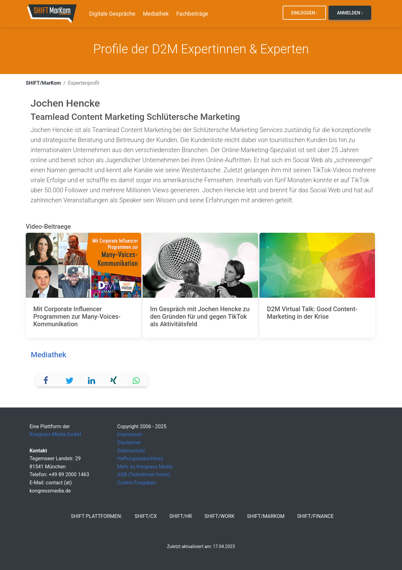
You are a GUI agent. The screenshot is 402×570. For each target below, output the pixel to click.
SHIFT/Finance (315, 516)
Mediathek (156, 14)
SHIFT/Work (219, 516)
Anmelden (350, 12)
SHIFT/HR (180, 516)
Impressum (130, 434)
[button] (47, 379)
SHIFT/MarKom (43, 83)
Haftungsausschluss (140, 458)
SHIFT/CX (145, 516)
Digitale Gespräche (112, 14)
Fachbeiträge (192, 14)
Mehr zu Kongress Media (144, 467)
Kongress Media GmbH (55, 434)
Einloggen (304, 12)
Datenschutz (131, 451)
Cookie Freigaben (136, 483)
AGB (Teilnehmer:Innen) (143, 474)
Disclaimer (129, 442)
